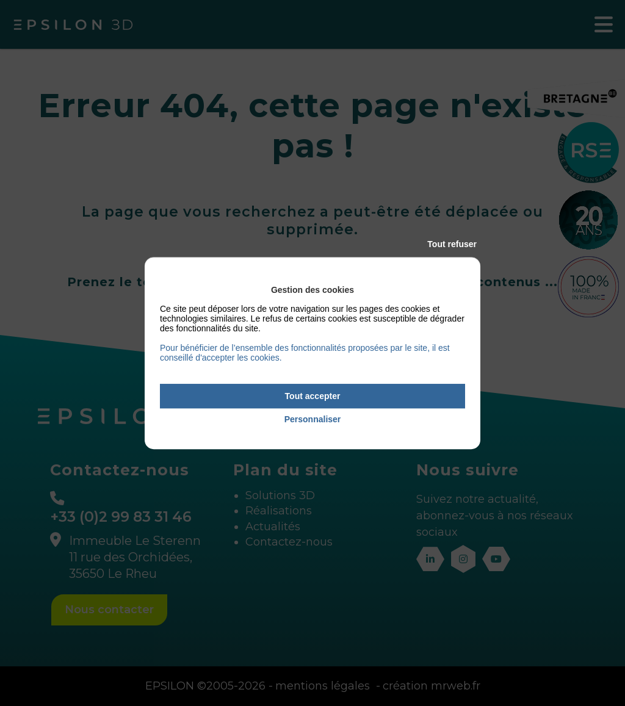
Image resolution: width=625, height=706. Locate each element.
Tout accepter (313, 396)
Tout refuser (452, 244)
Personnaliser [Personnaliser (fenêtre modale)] (312, 420)
